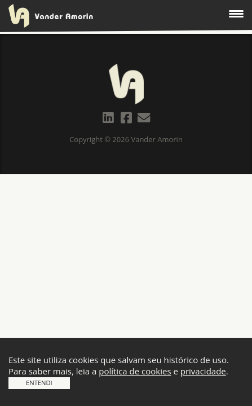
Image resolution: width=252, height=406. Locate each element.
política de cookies (135, 371)
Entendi (39, 382)
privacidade (203, 371)
